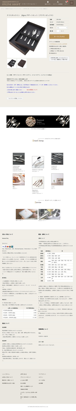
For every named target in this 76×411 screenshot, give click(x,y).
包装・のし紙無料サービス (26, 386)
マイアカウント (42, 374)
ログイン (41, 377)
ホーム (2, 8)
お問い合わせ (23, 374)
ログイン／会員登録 (57, 4)
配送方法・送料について (8, 380)
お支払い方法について (7, 377)
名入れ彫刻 (23, 383)
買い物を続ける (53, 53)
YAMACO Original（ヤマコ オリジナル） (13, 8)
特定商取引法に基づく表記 (8, 383)
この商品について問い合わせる (56, 51)
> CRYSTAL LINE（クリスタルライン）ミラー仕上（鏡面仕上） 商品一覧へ (59, 58)
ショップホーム (6, 374)
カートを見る (42, 380)
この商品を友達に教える (55, 48)
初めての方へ (48, 4)
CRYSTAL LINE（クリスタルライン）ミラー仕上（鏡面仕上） (35, 8)
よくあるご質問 (24, 380)
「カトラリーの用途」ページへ (15, 98)
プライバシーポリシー (25, 377)
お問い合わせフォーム (57, 305)
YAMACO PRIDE (24, 389)
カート (66, 3)
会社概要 (41, 383)
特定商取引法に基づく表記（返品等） (58, 46)
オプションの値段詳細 (54, 41)
